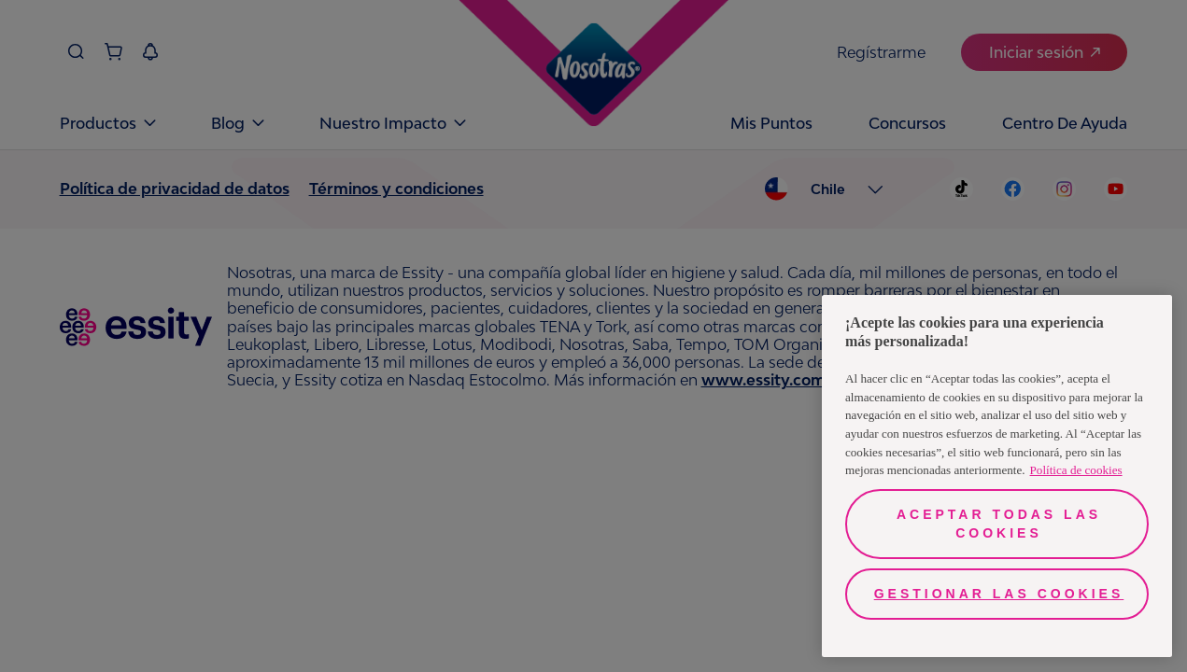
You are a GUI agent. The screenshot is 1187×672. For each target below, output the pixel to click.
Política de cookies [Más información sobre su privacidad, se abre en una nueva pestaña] (1076, 470)
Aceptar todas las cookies (999, 523)
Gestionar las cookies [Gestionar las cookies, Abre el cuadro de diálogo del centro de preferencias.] (999, 593)
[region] (997, 476)
